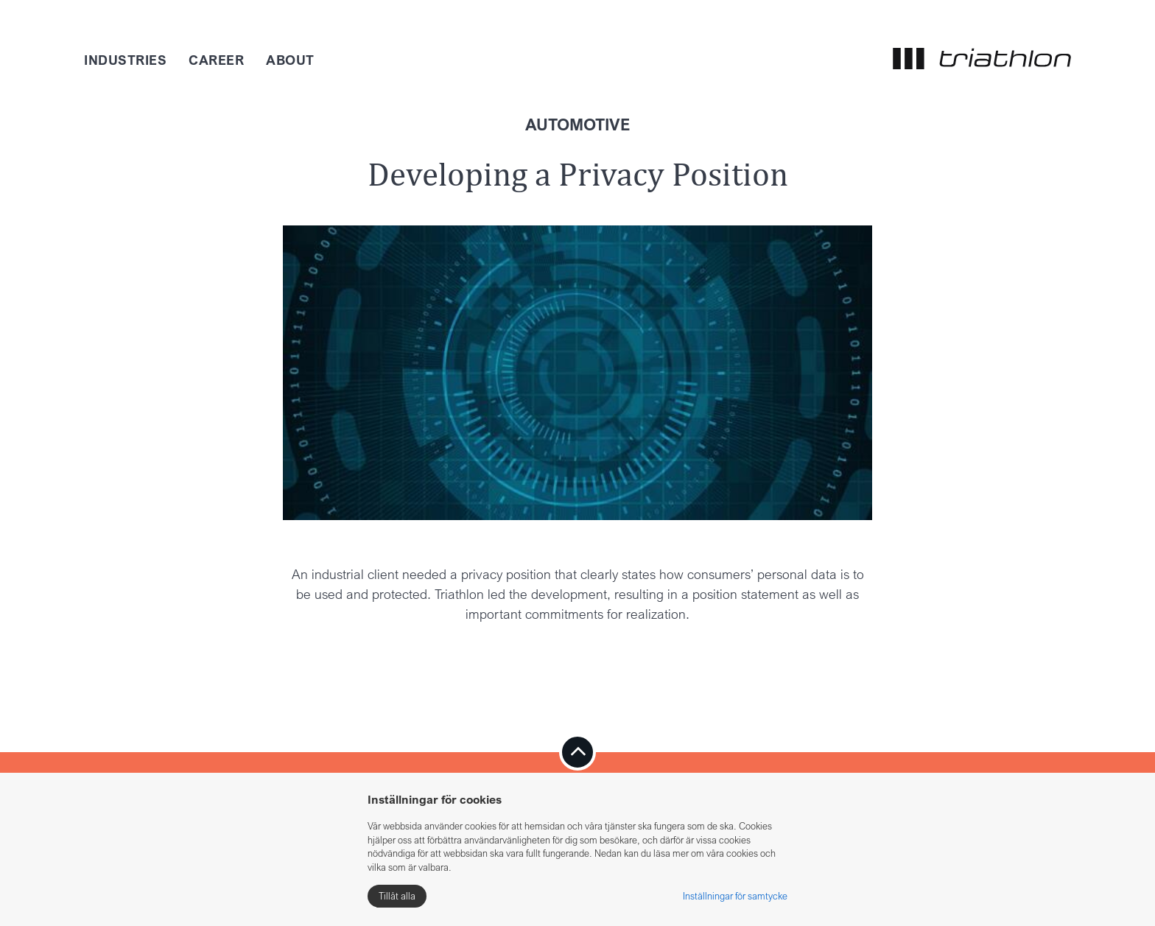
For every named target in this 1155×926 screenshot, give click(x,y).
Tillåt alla (397, 896)
